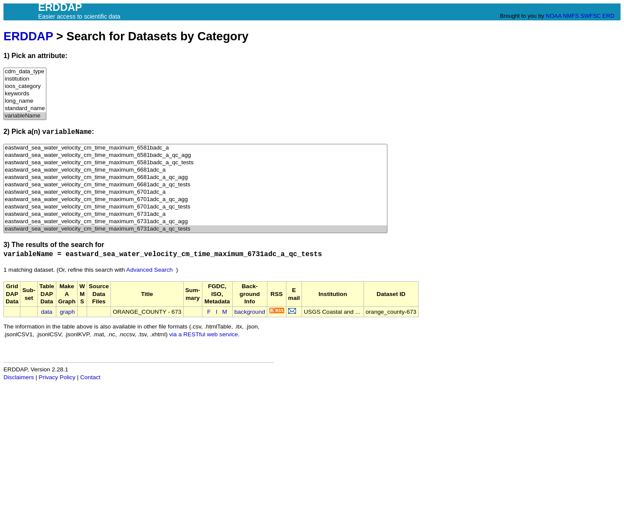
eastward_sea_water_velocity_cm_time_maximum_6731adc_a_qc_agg (195, 221)
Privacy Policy (57, 377)
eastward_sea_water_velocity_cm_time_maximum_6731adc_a (195, 214)
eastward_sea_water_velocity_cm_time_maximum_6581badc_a (195, 148)
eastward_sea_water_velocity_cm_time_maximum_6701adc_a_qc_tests (195, 207)
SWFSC (591, 16)
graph (67, 312)
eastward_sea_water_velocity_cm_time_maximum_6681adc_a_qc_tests (195, 185)
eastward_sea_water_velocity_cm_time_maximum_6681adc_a (195, 170)
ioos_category (25, 86)
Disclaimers (18, 377)
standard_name (25, 108)
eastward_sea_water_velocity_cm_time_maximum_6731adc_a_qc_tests (195, 229)
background (249, 312)
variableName (25, 116)
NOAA (553, 16)
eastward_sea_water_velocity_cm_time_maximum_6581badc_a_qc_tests (195, 162)
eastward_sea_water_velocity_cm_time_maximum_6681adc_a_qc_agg (195, 177)
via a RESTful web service (203, 334)
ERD (608, 16)
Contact (90, 377)
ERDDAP (28, 36)
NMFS (571, 16)
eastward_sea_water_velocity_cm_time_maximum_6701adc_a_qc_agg (195, 199)
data (46, 312)
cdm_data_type (25, 71)
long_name (25, 101)
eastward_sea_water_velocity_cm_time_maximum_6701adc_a (195, 192)
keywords (25, 94)
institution (25, 79)
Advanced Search (149, 270)
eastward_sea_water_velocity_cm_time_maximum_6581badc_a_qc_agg (195, 155)
